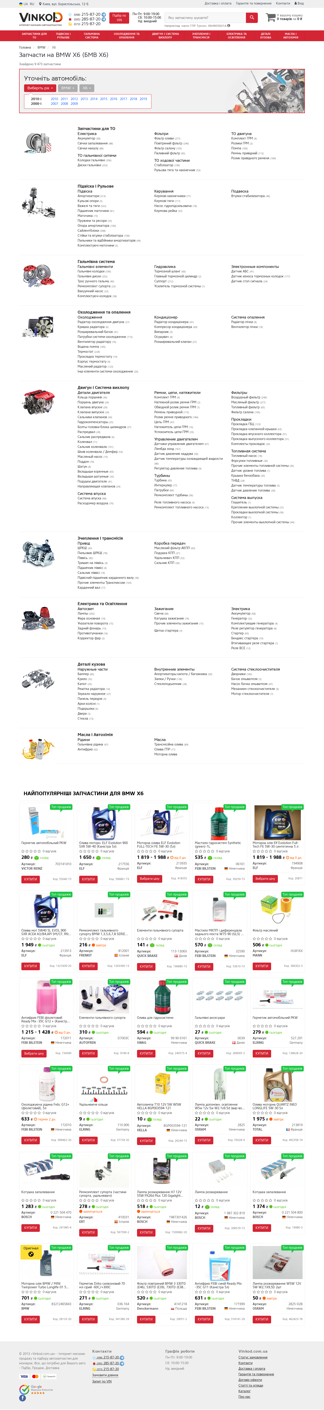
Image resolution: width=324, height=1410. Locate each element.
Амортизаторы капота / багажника (181, 674)
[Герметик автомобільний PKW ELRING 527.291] (278, 995)
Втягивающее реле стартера (253, 643)
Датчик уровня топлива (249, 471)
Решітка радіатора (92, 689)
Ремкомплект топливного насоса (179, 507)
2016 (113, 99)
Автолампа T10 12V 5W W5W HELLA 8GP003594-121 (159, 1106)
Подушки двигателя (93, 481)
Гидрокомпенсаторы (93, 422)
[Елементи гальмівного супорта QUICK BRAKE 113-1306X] (162, 908)
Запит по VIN (102, 1382)
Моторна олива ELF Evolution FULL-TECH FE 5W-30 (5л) (158, 844)
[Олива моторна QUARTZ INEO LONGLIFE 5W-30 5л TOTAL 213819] (277, 1084)
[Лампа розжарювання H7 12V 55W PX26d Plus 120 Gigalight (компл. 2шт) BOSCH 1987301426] (162, 1171)
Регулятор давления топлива (176, 468)
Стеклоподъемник (168, 684)
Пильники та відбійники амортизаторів (107, 240)
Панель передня (90, 699)
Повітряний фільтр (168, 143)
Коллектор (239, 517)
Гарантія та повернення (254, 3)
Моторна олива (165, 754)
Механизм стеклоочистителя (253, 689)
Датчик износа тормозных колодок (257, 276)
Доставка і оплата (218, 3)
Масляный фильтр (245, 402)
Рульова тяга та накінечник (175, 170)
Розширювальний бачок (96, 332)
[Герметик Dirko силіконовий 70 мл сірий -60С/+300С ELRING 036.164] (104, 1261)
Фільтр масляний (265, 931)
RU (32, 4)
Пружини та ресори (93, 221)
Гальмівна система (96, 261)
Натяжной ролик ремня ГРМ (175, 402)
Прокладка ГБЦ (243, 424)
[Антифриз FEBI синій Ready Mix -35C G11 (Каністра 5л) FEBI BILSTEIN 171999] (219, 1263)
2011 (64, 99)
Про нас (244, 1397)
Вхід (299, 3)
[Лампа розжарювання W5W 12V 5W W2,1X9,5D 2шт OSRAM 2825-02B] (278, 1262)
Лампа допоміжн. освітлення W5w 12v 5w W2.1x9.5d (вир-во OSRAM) (218, 1106)
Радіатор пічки (242, 322)
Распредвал (87, 432)
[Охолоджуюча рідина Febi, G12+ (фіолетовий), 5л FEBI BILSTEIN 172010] (46, 1084)
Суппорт (161, 281)
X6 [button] (87, 88)
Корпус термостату (92, 361)
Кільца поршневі (90, 397)
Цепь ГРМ (162, 422)
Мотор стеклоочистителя (250, 694)
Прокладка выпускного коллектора (258, 439)
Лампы (83, 613)
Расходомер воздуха (93, 503)
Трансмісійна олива (169, 744)
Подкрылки (86, 709)
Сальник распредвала (94, 437)
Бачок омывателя (245, 679)
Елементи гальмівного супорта (160, 931)
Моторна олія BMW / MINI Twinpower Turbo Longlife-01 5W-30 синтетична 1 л (46, 1285)
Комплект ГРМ (242, 138)
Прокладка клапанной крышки (254, 429)
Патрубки (161, 490)
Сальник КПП (164, 563)
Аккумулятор (241, 613)
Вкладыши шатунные (94, 476)
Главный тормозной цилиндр (176, 276)
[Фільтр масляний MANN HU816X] (278, 909)
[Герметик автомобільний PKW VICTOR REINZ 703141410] (46, 822)
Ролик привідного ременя (250, 158)
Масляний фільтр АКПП (172, 548)
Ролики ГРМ (240, 143)
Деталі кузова (91, 664)
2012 (74, 99)
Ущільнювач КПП (167, 558)
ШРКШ (83, 548)
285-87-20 (84, 19)
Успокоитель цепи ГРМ (171, 432)
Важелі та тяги (89, 206)
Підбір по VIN (119, 17)
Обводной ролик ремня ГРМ (175, 407)
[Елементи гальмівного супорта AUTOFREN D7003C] (104, 997)
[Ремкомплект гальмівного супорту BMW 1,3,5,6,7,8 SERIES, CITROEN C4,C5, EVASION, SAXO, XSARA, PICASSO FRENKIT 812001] (104, 910)
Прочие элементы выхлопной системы (260, 522)
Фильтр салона (242, 412)
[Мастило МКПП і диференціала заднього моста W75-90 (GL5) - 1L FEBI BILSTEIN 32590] (220, 908)
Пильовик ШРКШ (90, 553)
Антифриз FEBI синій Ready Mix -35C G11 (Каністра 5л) (218, 1285)
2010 (54, 99)
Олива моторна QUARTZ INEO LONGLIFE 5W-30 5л (275, 1106)
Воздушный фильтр (246, 397)
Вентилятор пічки (245, 327)
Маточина (86, 216)
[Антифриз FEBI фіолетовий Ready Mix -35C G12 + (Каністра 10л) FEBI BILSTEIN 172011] (46, 997)
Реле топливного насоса (173, 502)
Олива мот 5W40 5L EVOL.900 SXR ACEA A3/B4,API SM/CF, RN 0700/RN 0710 (45, 932)
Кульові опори (88, 201)
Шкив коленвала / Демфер (98, 452)
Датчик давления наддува (174, 454)
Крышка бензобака (246, 476)
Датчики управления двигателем (179, 444)
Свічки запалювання (93, 143)
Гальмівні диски (90, 276)
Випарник (162, 332)
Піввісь (83, 558)
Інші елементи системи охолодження (106, 371)
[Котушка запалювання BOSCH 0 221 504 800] (278, 1171)
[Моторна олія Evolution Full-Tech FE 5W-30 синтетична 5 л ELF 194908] (277, 822)
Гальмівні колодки (91, 271)
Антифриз (86, 749)
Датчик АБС (240, 271)
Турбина (161, 480)
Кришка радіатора (92, 327)
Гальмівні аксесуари (210, 1018)
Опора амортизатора (94, 226)
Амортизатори (89, 196)
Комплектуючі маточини (96, 245)
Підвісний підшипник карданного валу (106, 578)
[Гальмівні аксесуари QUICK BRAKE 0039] (220, 997)
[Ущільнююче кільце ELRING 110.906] (104, 1084)
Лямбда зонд (164, 449)
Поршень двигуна (91, 402)
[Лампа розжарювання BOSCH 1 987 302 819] (220, 1171)
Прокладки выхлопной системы (255, 512)
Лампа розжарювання (211, 1192)
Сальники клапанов (93, 417)
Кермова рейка (166, 211)
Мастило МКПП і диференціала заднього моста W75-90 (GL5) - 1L (219, 932)
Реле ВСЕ (238, 648)
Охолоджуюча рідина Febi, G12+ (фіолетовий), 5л (46, 1106)
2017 (123, 99)
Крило (83, 679)
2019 (143, 99)
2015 (103, 99)
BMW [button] (67, 88)
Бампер (84, 674)
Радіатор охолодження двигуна (101, 322)
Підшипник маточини (94, 211)
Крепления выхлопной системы (255, 507)
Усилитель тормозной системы (178, 286)
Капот (83, 684)
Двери (83, 714)
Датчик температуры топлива (254, 485)
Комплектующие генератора (253, 623)
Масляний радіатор (93, 366)
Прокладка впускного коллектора (256, 434)
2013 (84, 99)
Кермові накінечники (170, 196)
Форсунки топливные (247, 461)
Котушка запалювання (38, 1192)
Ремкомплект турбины (171, 495)
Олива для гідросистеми (155, 1018)
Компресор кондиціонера (173, 327)
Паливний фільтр (167, 153)
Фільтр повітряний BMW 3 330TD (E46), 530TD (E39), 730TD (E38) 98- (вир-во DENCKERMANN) (161, 1285)
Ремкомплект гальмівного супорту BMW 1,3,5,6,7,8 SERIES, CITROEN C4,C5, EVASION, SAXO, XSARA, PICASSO (103, 932)
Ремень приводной (168, 412)
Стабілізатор (164, 165)
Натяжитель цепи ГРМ (171, 427)
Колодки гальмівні (92, 160)
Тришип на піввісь (91, 563)
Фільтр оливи (164, 138)
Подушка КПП (165, 553)
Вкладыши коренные (93, 471)
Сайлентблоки (89, 231)
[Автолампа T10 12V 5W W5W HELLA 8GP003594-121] (162, 1083)
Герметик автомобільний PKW (44, 843)
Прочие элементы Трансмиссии (102, 583)
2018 (133, 99)
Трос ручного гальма (94, 281)
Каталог (244, 1392)
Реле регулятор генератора (252, 628)
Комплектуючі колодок (95, 296)
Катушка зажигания (169, 618)
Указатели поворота (93, 623)
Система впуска (90, 498)
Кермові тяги (164, 201)
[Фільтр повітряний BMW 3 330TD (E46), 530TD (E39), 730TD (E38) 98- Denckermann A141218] (162, 1262)
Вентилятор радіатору (95, 342)
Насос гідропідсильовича (173, 206)
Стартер (238, 633)
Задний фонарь (90, 628)
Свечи (159, 613)
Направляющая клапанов (97, 486)
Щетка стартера (166, 631)
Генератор (239, 618)
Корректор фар (90, 638)
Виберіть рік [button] (40, 88)
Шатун (83, 467)
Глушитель (239, 502)
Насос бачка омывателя (249, 684)
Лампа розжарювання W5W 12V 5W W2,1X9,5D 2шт (277, 1285)
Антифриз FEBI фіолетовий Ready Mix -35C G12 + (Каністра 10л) (45, 1019)
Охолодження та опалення (104, 312)
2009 (74, 104)
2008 (64, 104)
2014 (93, 99)
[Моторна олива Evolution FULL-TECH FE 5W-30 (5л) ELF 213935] (162, 822)
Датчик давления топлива (251, 490)
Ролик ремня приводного (173, 417)
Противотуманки (91, 633)
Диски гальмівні (90, 165)
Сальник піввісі (89, 573)
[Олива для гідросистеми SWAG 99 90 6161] (162, 997)
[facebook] (22, 1398)
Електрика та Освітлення (102, 603)
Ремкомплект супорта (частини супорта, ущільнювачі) (102, 1194)
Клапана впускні (90, 407)
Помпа (236, 148)
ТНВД (235, 480)
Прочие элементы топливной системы (260, 466)
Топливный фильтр (246, 407)
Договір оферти (250, 1380)
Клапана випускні (91, 412)
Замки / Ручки (165, 679)
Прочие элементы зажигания (176, 623)
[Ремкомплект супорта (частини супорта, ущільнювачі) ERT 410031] (104, 1171)
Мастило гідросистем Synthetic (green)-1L (218, 844)
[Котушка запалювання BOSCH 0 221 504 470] (46, 1170)
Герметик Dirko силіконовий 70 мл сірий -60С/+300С (102, 1285)
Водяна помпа (89, 347)
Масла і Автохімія (95, 734)
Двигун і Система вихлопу (103, 387)
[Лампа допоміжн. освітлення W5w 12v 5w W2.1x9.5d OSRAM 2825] (219, 1084)
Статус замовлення (253, 1358)
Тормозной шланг (167, 271)
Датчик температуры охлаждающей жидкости (188, 459)
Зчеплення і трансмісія (100, 538)
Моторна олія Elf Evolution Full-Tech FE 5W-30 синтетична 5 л (276, 844)
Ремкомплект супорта (94, 286)
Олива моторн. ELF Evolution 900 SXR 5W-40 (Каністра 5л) (103, 844)
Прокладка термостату (95, 357)
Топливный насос (244, 456)
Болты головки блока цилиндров (102, 427)
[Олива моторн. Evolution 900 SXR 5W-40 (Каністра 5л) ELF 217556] (104, 822)
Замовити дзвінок (105, 1376)
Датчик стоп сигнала (247, 281)
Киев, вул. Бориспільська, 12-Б (63, 4)
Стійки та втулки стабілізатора (101, 236)
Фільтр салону (165, 148)
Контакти (283, 3)
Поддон (84, 462)
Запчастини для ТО (96, 128)
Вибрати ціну (150, 879)
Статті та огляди (250, 1386)
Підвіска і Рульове (96, 186)
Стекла (83, 718)
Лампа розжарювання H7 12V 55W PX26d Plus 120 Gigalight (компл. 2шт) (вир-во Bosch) (159, 1194)
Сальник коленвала (93, 447)
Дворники (238, 674)
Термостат (86, 352)
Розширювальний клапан (173, 342)
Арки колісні (87, 704)
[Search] (252, 18)
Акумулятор (87, 138)
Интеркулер (163, 485)
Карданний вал (89, 588)
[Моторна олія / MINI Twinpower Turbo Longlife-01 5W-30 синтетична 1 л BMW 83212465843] (46, 1262)
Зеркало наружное (92, 694)
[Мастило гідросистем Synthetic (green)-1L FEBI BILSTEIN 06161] (219, 822)
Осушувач (162, 337)
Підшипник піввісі (91, 568)
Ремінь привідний (244, 153)
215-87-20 (84, 14)
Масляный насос (91, 457)
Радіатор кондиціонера (171, 322)
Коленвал (85, 442)
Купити (31, 879)
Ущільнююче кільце (93, 1105)
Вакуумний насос (91, 291)
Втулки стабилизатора (248, 196)
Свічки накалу (88, 148)
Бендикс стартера (245, 638)
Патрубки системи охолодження (102, 337)
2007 (54, 104)
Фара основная (89, 618)
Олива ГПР (162, 749)
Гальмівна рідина (91, 744)
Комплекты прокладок (248, 444)
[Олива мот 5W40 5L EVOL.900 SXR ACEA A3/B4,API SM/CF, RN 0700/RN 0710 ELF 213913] (46, 910)
